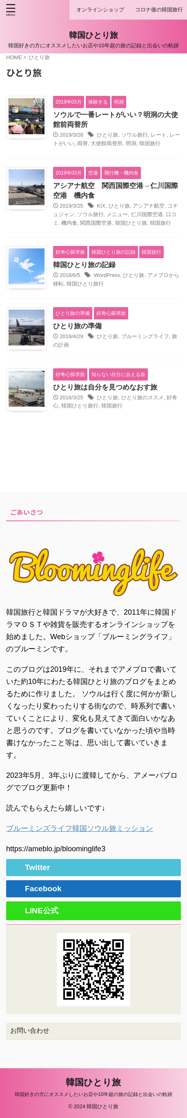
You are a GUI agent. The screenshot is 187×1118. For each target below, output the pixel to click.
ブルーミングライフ (145, 336)
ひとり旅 (107, 135)
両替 (82, 143)
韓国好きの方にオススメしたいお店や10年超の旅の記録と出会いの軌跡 (93, 1094)
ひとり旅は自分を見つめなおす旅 (105, 387)
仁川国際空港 (147, 214)
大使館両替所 (106, 143)
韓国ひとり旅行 (85, 284)
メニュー (117, 214)
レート (159, 135)
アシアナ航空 (149, 206)
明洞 (131, 143)
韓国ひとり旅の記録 (84, 265)
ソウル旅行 (134, 135)
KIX (101, 206)
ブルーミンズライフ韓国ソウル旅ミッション (79, 828)
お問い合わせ (29, 1030)
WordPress (107, 275)
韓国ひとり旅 (93, 35)
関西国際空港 (96, 223)
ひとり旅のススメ (142, 397)
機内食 (69, 223)
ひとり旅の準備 (77, 326)
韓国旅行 (149, 143)
